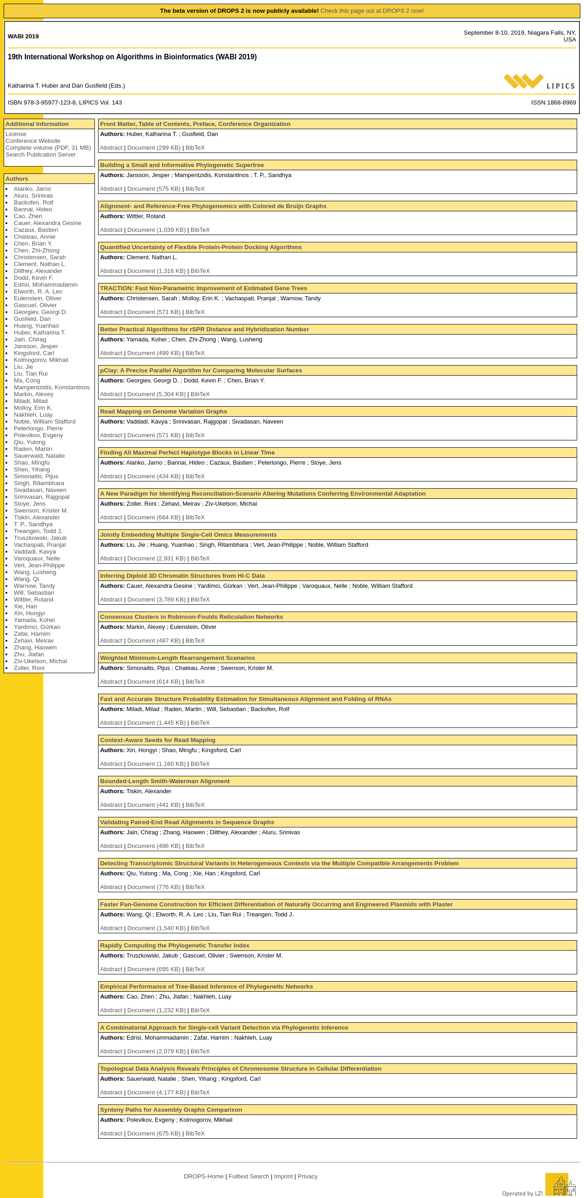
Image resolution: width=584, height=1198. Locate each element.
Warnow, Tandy (34, 585)
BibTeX (195, 147)
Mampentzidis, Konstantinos (52, 387)
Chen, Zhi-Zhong (36, 250)
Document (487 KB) (154, 640)
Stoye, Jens (30, 503)
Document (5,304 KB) (157, 394)
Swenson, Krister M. (41, 510)
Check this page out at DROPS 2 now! (372, 10)
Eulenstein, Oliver (37, 298)
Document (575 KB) (154, 188)
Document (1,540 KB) (157, 928)
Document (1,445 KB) (157, 722)
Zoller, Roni (29, 667)
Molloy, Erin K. (33, 407)
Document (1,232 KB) (157, 1010)
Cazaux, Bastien (36, 229)
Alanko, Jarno (32, 188)
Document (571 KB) (154, 312)
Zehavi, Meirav (33, 640)
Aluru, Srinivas (33, 195)
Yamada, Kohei (34, 620)
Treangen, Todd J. (38, 531)
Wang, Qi (26, 578)
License (15, 134)
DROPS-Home (204, 1176)
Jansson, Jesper (36, 346)
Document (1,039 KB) (157, 229)
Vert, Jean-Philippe (39, 565)
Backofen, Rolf (33, 202)
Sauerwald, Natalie (39, 455)
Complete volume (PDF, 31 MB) (48, 147)
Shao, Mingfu (32, 462)
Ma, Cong (27, 380)
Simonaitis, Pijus (36, 476)
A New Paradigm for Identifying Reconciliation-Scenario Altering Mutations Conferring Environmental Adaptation (263, 493)
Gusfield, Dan (32, 318)
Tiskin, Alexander (37, 517)
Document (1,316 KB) (157, 270)
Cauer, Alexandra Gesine (47, 223)
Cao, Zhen (28, 216)
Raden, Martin (33, 448)
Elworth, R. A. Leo (38, 291)
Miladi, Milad (30, 401)
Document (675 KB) (154, 1133)
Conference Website (33, 140)
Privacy (307, 1176)
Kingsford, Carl (34, 353)
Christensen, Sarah (40, 257)
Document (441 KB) (154, 804)
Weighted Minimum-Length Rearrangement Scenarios (177, 657)
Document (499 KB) (154, 353)
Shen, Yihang (32, 469)
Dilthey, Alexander (38, 270)
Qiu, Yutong (29, 442)
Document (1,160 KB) (157, 763)
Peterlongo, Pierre (38, 428)
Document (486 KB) (154, 845)
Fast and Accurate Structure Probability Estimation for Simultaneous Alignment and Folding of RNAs (245, 699)
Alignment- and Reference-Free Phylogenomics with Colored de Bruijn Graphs (213, 206)
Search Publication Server (40, 154)
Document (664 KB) (154, 517)
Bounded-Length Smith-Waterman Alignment (164, 781)
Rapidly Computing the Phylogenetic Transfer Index (174, 945)
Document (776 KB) (154, 887)
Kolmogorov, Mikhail (41, 359)
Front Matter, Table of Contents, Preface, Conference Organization (195, 123)
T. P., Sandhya (33, 524)
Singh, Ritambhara (39, 483)
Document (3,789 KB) (157, 599)
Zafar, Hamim (32, 633)
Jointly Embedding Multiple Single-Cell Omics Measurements (188, 534)
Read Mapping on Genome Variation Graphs (163, 411)
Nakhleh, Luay (33, 414)
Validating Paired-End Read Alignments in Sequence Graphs (187, 822)
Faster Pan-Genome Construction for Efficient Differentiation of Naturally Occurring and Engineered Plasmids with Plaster (276, 904)
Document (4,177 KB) (157, 1092)
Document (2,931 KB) (157, 558)
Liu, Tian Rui (30, 373)
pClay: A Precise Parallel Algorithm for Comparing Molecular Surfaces (201, 370)
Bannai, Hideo (33, 209)
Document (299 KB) (154, 147)
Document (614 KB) (154, 681)
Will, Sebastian (34, 592)
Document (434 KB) (154, 476)
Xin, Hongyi (29, 613)
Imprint (283, 1176)
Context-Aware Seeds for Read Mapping (157, 740)
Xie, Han (25, 606)
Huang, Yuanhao (36, 325)
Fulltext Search (249, 1176)
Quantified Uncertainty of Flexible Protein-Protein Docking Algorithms (201, 247)
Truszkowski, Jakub (40, 537)
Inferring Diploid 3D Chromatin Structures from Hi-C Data (182, 575)
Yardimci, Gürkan (37, 626)
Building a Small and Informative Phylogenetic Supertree (182, 165)
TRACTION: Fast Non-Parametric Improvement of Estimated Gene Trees (203, 288)
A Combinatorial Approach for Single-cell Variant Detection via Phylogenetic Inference (224, 1027)
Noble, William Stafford (44, 421)
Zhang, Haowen (35, 647)
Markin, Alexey (33, 394)
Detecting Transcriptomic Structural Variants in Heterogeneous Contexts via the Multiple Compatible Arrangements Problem (279, 863)
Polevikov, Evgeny (38, 435)
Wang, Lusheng (35, 572)
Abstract (111, 147)
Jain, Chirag (30, 339)
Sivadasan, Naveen (40, 490)
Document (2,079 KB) (157, 1051)
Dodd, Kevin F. (33, 277)
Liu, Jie (23, 366)
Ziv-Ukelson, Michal (40, 661)
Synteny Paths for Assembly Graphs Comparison (171, 1109)
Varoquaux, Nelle (37, 558)
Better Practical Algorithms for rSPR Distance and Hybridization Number (204, 329)
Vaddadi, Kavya (35, 551)
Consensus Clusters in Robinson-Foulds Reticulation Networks (191, 616)
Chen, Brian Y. (33, 243)
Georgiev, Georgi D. (41, 312)
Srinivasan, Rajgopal (41, 496)
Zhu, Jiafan (29, 654)
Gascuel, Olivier (35, 305)
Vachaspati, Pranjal (40, 544)
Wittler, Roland (33, 599)
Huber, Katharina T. (40, 332)
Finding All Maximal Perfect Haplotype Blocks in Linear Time (187, 452)
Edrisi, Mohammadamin (46, 284)
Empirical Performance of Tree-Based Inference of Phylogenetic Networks (206, 986)
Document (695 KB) (154, 969)
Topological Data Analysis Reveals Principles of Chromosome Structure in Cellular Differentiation (240, 1068)
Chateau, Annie (34, 236)
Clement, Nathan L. (40, 264)
